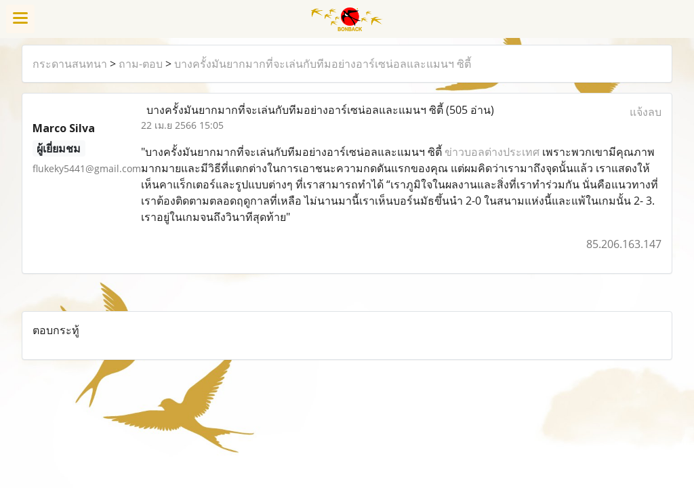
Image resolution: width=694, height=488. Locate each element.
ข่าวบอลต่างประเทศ (492, 151)
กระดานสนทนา (70, 63)
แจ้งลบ (645, 111)
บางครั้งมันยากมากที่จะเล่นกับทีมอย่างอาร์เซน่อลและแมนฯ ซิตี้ (322, 63)
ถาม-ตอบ (141, 63)
